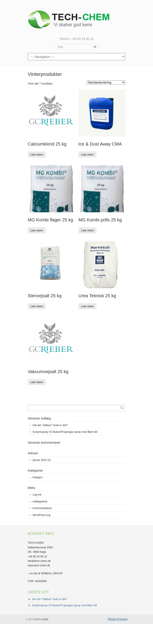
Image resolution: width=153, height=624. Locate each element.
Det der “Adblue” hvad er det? (50, 425)
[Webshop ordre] (106, 82)
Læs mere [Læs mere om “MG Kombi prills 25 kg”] (87, 230)
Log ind (37, 494)
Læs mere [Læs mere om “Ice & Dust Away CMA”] (87, 154)
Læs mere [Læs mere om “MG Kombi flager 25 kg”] (36, 230)
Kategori (38, 477)
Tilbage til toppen (117, 619)
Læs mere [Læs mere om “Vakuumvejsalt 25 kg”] (36, 382)
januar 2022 (42, 460)
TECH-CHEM (76, 18)
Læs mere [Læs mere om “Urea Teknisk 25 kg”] (87, 306)
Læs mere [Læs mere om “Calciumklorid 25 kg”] (36, 154)
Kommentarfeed (42, 508)
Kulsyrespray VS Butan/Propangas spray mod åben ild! (65, 431)
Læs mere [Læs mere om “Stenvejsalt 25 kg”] (36, 306)
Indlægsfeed (40, 501)
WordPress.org (41, 515)
